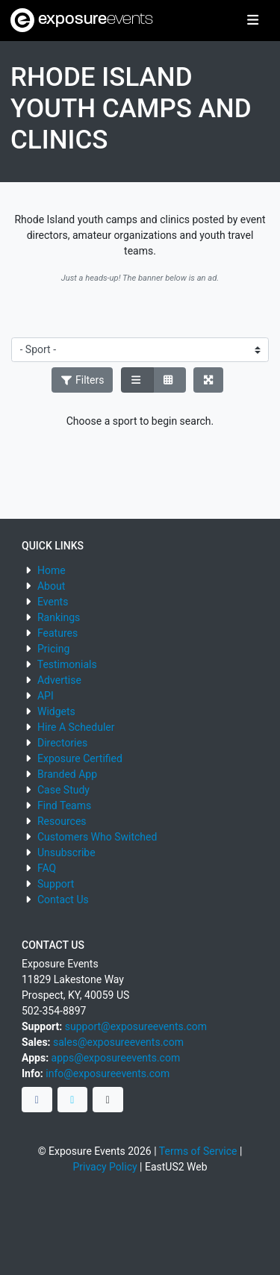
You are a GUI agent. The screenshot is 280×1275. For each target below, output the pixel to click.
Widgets (56, 711)
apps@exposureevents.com (116, 1058)
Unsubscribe (66, 852)
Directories (62, 743)
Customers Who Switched (97, 837)
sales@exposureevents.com (118, 1042)
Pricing (53, 649)
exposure (81, 20)
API (45, 696)
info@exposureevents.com (107, 1073)
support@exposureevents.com (136, 1026)
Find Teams (64, 805)
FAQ (46, 868)
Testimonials (67, 664)
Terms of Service (198, 1151)
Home (51, 570)
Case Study (63, 790)
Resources (62, 821)
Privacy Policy (104, 1167)
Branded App (67, 774)
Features (57, 633)
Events (52, 602)
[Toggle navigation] (253, 20)
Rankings (58, 617)
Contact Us (63, 899)
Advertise (59, 680)
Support (55, 884)
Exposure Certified (79, 758)
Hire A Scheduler (75, 727)
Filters (82, 380)
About (51, 586)
